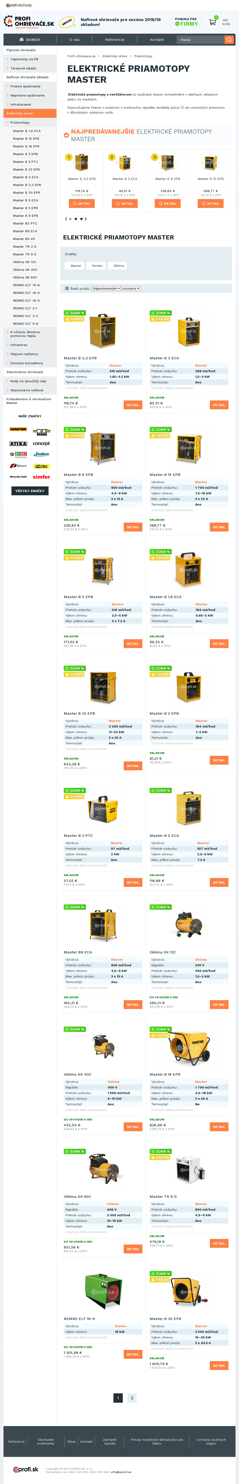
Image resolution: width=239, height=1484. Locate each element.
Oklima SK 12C (24, 262)
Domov (30, 39)
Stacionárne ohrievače (25, 372)
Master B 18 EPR (26, 146)
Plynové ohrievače (21, 50)
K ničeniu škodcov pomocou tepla (25, 334)
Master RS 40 (24, 239)
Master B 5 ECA (25, 200)
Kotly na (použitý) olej (28, 381)
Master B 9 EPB (25, 216)
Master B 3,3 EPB (27, 185)
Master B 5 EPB (25, 208)
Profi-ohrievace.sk (81, 56)
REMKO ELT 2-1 (25, 308)
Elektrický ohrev (20, 113)
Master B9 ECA (25, 231)
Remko (97, 266)
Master (75, 266)
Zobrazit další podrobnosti (86, 388)
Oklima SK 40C (25, 269)
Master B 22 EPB (26, 169)
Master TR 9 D (24, 254)
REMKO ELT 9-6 (25, 323)
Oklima (118, 266)
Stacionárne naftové (27, 390)
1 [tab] (70, 219)
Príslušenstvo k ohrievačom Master (29, 401)
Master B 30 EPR (26, 192)
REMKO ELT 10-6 (26, 285)
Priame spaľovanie (25, 86)
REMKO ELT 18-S (26, 300)
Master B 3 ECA (25, 177)
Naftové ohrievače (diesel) (27, 77)
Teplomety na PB (24, 59)
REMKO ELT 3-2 (25, 316)
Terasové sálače (23, 68)
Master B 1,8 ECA (27, 131)
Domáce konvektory (27, 363)
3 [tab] (81, 219)
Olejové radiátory (24, 354)
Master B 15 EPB (26, 138)
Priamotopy (20, 122)
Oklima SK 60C (25, 277)
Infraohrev (19, 345)
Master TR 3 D (24, 246)
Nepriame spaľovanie (28, 95)
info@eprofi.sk (121, 1472)
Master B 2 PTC (25, 162)
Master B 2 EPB (25, 154)
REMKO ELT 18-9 (26, 293)
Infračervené (21, 104)
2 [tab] (76, 219)
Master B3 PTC (25, 223)
